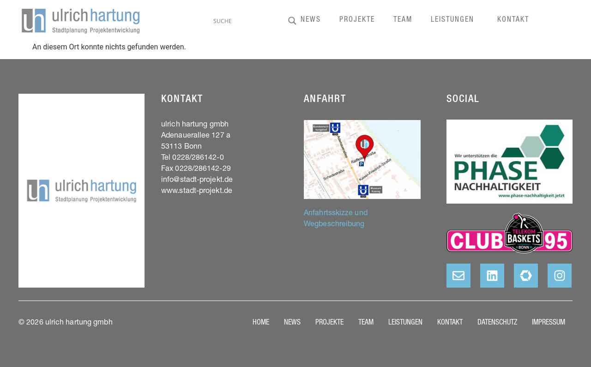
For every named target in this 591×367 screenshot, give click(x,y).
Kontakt (513, 20)
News (311, 20)
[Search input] (248, 20)
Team (402, 20)
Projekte (357, 20)
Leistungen (455, 20)
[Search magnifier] (292, 20)
